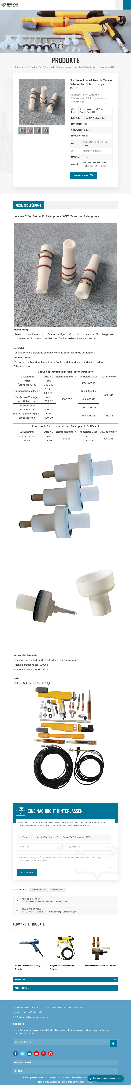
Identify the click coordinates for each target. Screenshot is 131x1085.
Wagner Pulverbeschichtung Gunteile (62, 967)
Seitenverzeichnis (52, 1082)
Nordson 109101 (57, 889)
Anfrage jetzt (81, 175)
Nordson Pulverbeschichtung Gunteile (27, 967)
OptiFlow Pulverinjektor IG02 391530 (100, 965)
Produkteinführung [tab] (28, 205)
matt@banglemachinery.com (35, 1017)
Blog (40, 1082)
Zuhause (20, 67)
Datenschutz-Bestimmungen (80, 1082)
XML (64, 1082)
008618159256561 (34, 1012)
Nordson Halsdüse (38, 889)
